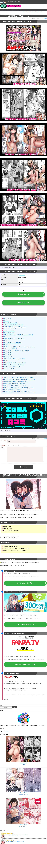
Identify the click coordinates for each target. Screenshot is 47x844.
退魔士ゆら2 (6, 360)
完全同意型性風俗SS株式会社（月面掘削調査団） (15, 381)
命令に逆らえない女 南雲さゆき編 (11, 367)
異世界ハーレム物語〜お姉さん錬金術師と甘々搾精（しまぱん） (19, 387)
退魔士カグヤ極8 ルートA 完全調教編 (12, 343)
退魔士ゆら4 (6, 340)
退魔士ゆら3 (6, 345)
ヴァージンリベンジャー (9, 331)
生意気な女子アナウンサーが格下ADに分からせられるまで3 (18, 335)
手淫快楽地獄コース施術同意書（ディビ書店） (14, 383)
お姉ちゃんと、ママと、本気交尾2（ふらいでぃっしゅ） (17, 385)
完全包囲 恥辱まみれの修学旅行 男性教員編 (14, 339)
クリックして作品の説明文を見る (8, 267)
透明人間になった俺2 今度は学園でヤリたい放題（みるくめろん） (19, 391)
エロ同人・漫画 (22, 275)
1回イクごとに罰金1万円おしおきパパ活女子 (14, 358)
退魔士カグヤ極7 (7, 353)
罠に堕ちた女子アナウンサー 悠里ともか (13, 325)
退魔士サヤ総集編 (7, 357)
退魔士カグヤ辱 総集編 (8, 333)
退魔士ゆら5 (6, 337)
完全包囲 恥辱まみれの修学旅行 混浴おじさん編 (15, 327)
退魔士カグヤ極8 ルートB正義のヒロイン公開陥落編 (16, 350)
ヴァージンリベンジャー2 (9, 329)
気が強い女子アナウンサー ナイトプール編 (13, 364)
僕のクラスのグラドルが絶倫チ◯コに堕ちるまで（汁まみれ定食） (19, 379)
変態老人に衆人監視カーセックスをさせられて (14, 363)
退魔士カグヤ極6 (7, 354)
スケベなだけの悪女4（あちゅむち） (12, 389)
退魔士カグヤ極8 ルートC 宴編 (10, 323)
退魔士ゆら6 (6, 321)
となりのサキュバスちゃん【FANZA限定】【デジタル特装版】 (18, 377)
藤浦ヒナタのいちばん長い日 (10, 349)
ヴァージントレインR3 (8, 368)
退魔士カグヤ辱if (7, 319)
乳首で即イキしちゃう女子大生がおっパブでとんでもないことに (19, 347)
